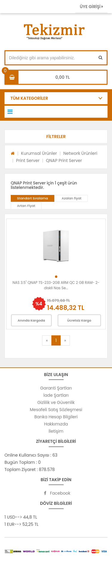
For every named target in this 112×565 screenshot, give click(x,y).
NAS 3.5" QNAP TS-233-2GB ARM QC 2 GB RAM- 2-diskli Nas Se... (56, 285)
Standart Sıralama (32, 198)
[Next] (65, 340)
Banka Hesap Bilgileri (56, 417)
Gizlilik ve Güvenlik (56, 402)
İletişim (56, 431)
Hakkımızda (56, 424)
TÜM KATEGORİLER (29, 98)
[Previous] (47, 340)
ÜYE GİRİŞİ (91, 7)
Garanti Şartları (56, 388)
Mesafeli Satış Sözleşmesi (56, 410)
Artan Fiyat (26, 205)
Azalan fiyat (71, 198)
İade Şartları (55, 395)
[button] (56, 136)
